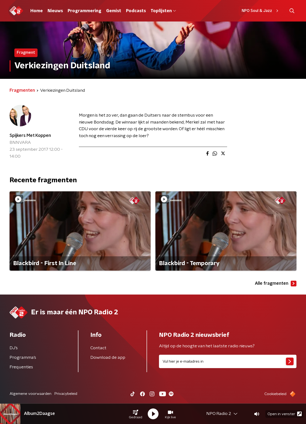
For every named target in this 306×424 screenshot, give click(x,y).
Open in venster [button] (285, 414)
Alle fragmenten (275, 283)
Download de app (107, 357)
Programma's (23, 357)
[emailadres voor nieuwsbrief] (227, 361)
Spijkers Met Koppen (30, 136)
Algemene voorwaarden (30, 394)
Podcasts (136, 11)
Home (36, 11)
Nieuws (55, 11)
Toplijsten (163, 11)
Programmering (84, 11)
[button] (135, 414)
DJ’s (14, 348)
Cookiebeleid (275, 394)
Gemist (113, 11)
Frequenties (21, 367)
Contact (98, 348)
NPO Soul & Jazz (261, 10)
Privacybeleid (65, 394)
